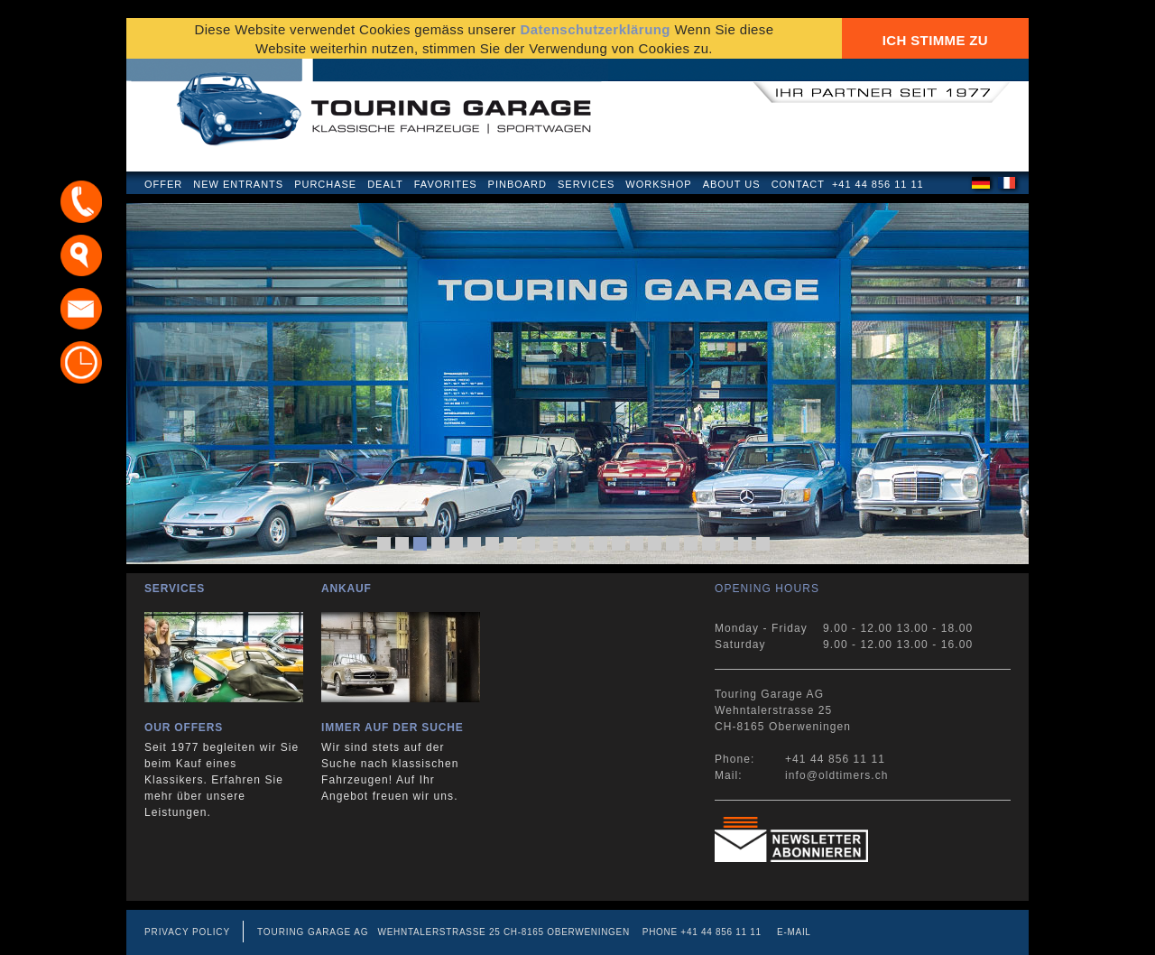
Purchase (325, 184)
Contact (798, 184)
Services (586, 184)
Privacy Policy (187, 932)
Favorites (445, 184)
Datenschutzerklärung (595, 29)
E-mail (794, 932)
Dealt (385, 184)
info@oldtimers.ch (837, 775)
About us (732, 184)
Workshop (658, 184)
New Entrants (238, 184)
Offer (163, 184)
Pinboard (517, 184)
